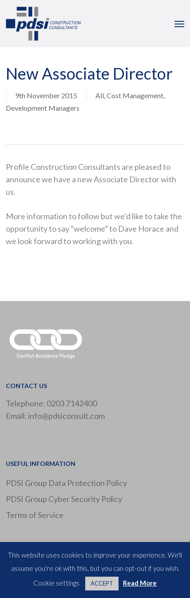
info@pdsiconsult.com (66, 416)
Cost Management (135, 95)
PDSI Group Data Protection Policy (66, 483)
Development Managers (42, 108)
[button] (179, 23)
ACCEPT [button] (102, 583)
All (99, 95)
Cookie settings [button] (56, 583)
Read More (140, 583)
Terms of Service (34, 515)
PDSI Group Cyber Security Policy (64, 499)
